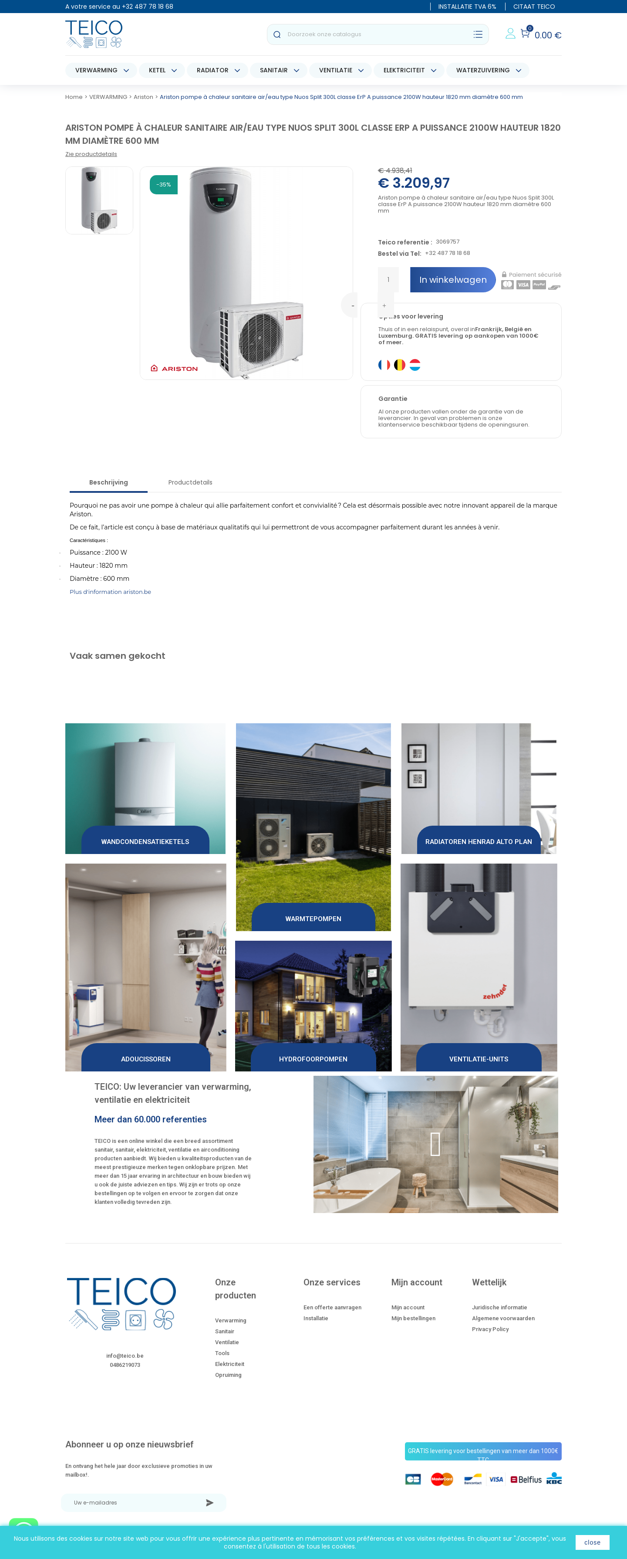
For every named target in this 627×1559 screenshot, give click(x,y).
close (592, 1542)
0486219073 (125, 1365)
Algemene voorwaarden (503, 1318)
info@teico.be (125, 1355)
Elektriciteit (229, 1364)
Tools (222, 1353)
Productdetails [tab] (190, 482)
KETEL (157, 70)
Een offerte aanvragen (332, 1307)
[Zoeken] (378, 34)
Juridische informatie (499, 1307)
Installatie (315, 1318)
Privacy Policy (490, 1329)
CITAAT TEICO (534, 6)
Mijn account (408, 1307)
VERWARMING (96, 70)
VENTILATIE (335, 70)
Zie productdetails (91, 154)
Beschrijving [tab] (108, 482)
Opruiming (228, 1375)
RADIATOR (213, 70)
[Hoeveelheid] (388, 279)
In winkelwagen (453, 280)
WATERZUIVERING (483, 70)
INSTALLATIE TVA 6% (467, 6)
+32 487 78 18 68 (147, 6)
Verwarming (230, 1320)
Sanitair (224, 1331)
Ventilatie (227, 1342)
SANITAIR (274, 70)
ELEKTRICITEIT (404, 70)
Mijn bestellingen (413, 1318)
